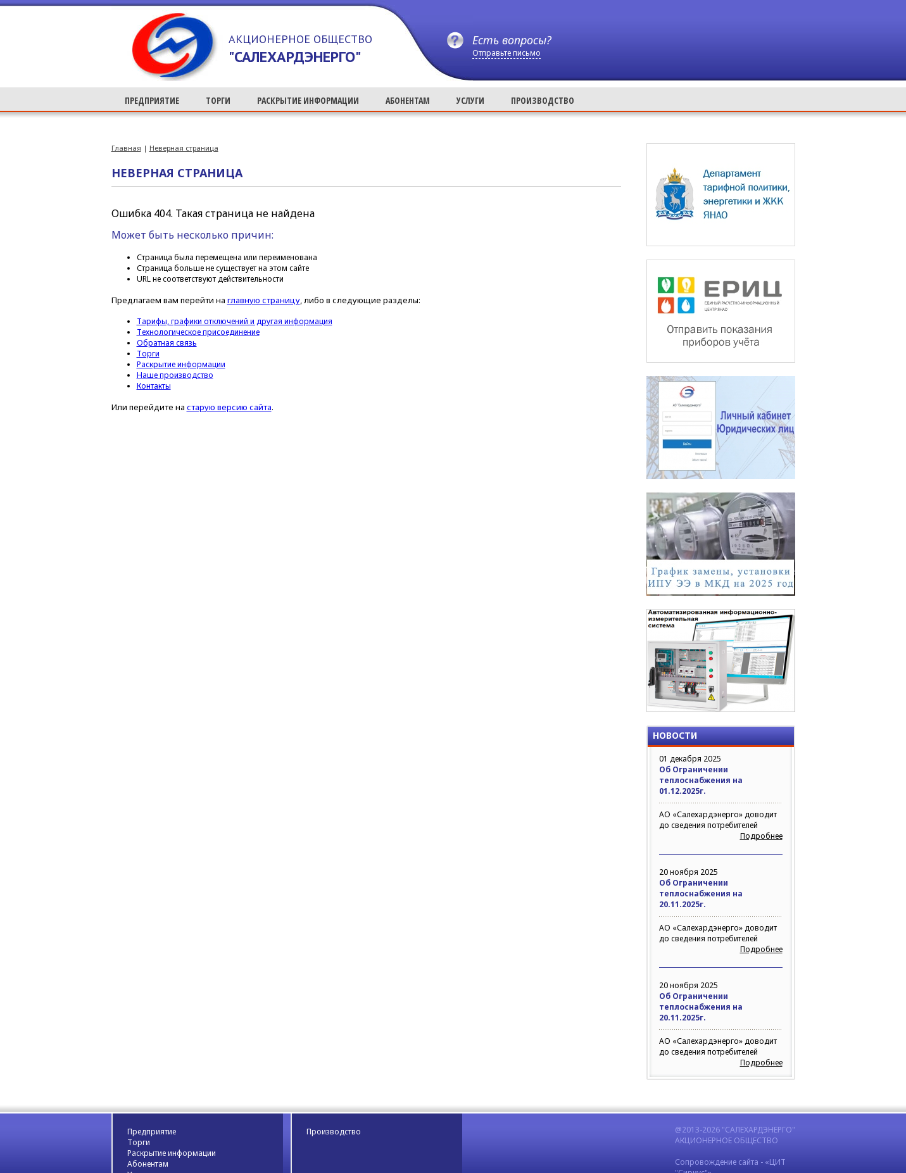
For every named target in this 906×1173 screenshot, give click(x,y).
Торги (148, 353)
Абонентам (147, 1163)
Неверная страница (183, 148)
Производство (333, 1131)
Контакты (154, 385)
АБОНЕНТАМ (408, 100)
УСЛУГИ (470, 100)
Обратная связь (167, 342)
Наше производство (175, 375)
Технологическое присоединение (198, 332)
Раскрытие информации (181, 364)
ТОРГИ (218, 100)
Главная (126, 148)
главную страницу (263, 300)
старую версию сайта (229, 407)
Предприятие (151, 1131)
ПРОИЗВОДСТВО (542, 100)
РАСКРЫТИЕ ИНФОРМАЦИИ (308, 100)
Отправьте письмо (506, 52)
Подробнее (761, 836)
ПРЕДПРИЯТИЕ (152, 100)
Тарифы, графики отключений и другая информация (234, 321)
